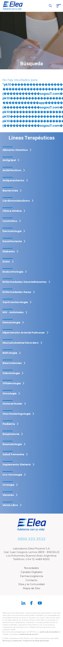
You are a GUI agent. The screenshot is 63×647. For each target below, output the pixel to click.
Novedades (31, 568)
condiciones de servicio (28, 634)
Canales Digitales (31, 572)
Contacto (31, 580)
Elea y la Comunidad (31, 584)
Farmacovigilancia (31, 576)
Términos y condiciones (12, 641)
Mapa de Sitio (31, 588)
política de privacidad (49, 632)
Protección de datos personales (36, 641)
